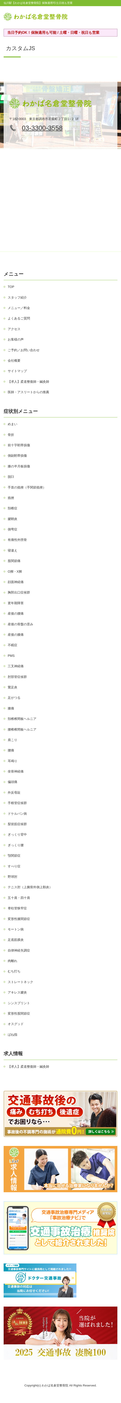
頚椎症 (12, 508)
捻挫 (11, 498)
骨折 (11, 435)
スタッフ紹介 (17, 297)
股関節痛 (14, 561)
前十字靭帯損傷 (19, 445)
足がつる (14, 697)
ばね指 (12, 1034)
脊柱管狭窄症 (17, 908)
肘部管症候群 (17, 677)
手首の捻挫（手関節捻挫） (27, 487)
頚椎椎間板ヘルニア (22, 719)
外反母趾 (14, 792)
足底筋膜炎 (16, 940)
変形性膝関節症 (19, 919)
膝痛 (11, 708)
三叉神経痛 (16, 666)
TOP (11, 287)
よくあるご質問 (19, 318)
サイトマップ (17, 371)
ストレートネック (20, 982)
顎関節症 (14, 855)
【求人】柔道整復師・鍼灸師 (28, 381)
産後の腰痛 (16, 613)
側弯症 (12, 529)
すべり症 (14, 866)
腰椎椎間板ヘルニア (22, 729)
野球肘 (12, 876)
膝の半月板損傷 (19, 466)
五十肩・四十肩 (19, 898)
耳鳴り (12, 761)
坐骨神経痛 (16, 771)
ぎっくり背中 (17, 834)
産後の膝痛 (16, 634)
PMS (11, 655)
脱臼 (11, 476)
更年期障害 (16, 603)
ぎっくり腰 (16, 845)
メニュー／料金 (19, 308)
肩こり (12, 740)
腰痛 (11, 750)
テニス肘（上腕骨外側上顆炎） (30, 887)
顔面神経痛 (16, 582)
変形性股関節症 (19, 1013)
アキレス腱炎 (17, 992)
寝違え (12, 550)
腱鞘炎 (12, 519)
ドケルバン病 (17, 813)
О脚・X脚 (15, 571)
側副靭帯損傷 (17, 455)
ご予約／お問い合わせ (24, 350)
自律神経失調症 (19, 950)
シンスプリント (19, 1003)
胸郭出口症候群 (19, 592)
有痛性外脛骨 (17, 540)
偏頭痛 (12, 782)
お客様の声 (16, 339)
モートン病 (16, 929)
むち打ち (14, 971)
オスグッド (16, 1024)
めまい (12, 424)
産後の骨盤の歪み (20, 624)
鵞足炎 (12, 687)
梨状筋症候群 (17, 824)
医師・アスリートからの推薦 (28, 392)
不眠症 (12, 645)
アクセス (14, 329)
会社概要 (14, 360)
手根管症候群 (17, 803)
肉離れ (12, 961)
